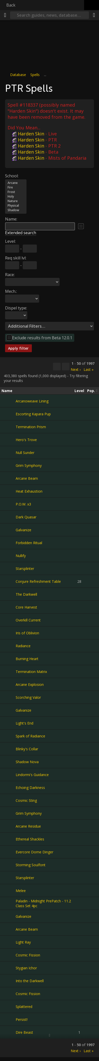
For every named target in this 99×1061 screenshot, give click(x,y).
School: (11, 175)
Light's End (24, 722)
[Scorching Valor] (8, 697)
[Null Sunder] (8, 452)
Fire (15, 187)
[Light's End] (8, 723)
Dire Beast (24, 1032)
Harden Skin (28, 133)
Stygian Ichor (26, 967)
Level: (10, 241)
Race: (10, 274)
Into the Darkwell (30, 980)
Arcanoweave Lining (32, 400)
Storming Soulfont (30, 864)
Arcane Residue (28, 826)
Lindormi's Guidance (32, 774)
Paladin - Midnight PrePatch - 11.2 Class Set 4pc (43, 903)
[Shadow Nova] (8, 761)
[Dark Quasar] (8, 517)
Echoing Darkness (30, 787)
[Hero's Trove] (8, 439)
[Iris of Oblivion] (8, 633)
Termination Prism (31, 426)
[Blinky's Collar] (8, 749)
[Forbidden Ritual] (8, 542)
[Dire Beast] (8, 1032)
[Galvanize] (8, 530)
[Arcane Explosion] (8, 684)
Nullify (21, 555)
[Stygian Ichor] (8, 968)
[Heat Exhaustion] (8, 491)
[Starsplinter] (8, 568)
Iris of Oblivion (27, 632)
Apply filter (18, 348)
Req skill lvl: (15, 257)
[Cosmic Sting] (8, 800)
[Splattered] (8, 1006)
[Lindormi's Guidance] (8, 774)
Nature (15, 201)
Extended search (20, 232)
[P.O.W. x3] (8, 504)
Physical (15, 205)
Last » (88, 369)
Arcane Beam (27, 478)
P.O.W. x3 (23, 503)
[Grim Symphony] (8, 465)
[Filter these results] (65, 366)
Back (10, 5)
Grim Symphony (29, 465)
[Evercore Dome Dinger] (8, 852)
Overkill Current (28, 619)
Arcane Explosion (30, 684)
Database (18, 74)
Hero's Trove (26, 439)
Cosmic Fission (28, 954)
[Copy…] (57, 366)
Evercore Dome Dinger (34, 851)
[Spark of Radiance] (8, 736)
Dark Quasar (26, 516)
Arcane (15, 182)
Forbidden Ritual (29, 542)
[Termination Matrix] (8, 671)
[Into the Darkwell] (8, 980)
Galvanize (23, 529)
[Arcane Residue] (8, 826)
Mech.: (11, 291)
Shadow (15, 210)
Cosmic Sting (26, 800)
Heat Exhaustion (29, 491)
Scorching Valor (28, 697)
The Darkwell (26, 594)
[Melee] (8, 890)
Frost (15, 191)
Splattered (24, 1006)
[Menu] (5, 15)
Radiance (23, 645)
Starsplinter (25, 568)
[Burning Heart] (8, 658)
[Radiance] (8, 645)
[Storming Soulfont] (8, 865)
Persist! (22, 1019)
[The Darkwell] (8, 594)
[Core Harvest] (8, 607)
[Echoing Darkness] (8, 787)
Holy (15, 196)
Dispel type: (16, 307)
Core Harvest (26, 607)
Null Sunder (25, 452)
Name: (11, 219)
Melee (21, 890)
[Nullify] (8, 555)
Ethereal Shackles (30, 838)
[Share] (94, 15)
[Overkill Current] (8, 620)
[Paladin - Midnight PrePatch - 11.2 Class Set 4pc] (8, 903)
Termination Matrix (31, 671)
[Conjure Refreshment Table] (8, 581)
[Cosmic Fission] (8, 955)
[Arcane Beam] (8, 478)
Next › (76, 369)
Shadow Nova (27, 761)
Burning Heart (27, 658)
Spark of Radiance (30, 735)
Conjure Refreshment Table (38, 581)
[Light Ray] (8, 942)
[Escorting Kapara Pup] (8, 414)
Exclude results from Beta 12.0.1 (42, 337)
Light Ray (23, 941)
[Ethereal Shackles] (8, 839)
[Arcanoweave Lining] (8, 401)
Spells (35, 74)
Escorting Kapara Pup (33, 413)
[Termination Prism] (8, 426)
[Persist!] (8, 1019)
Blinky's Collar (27, 748)
